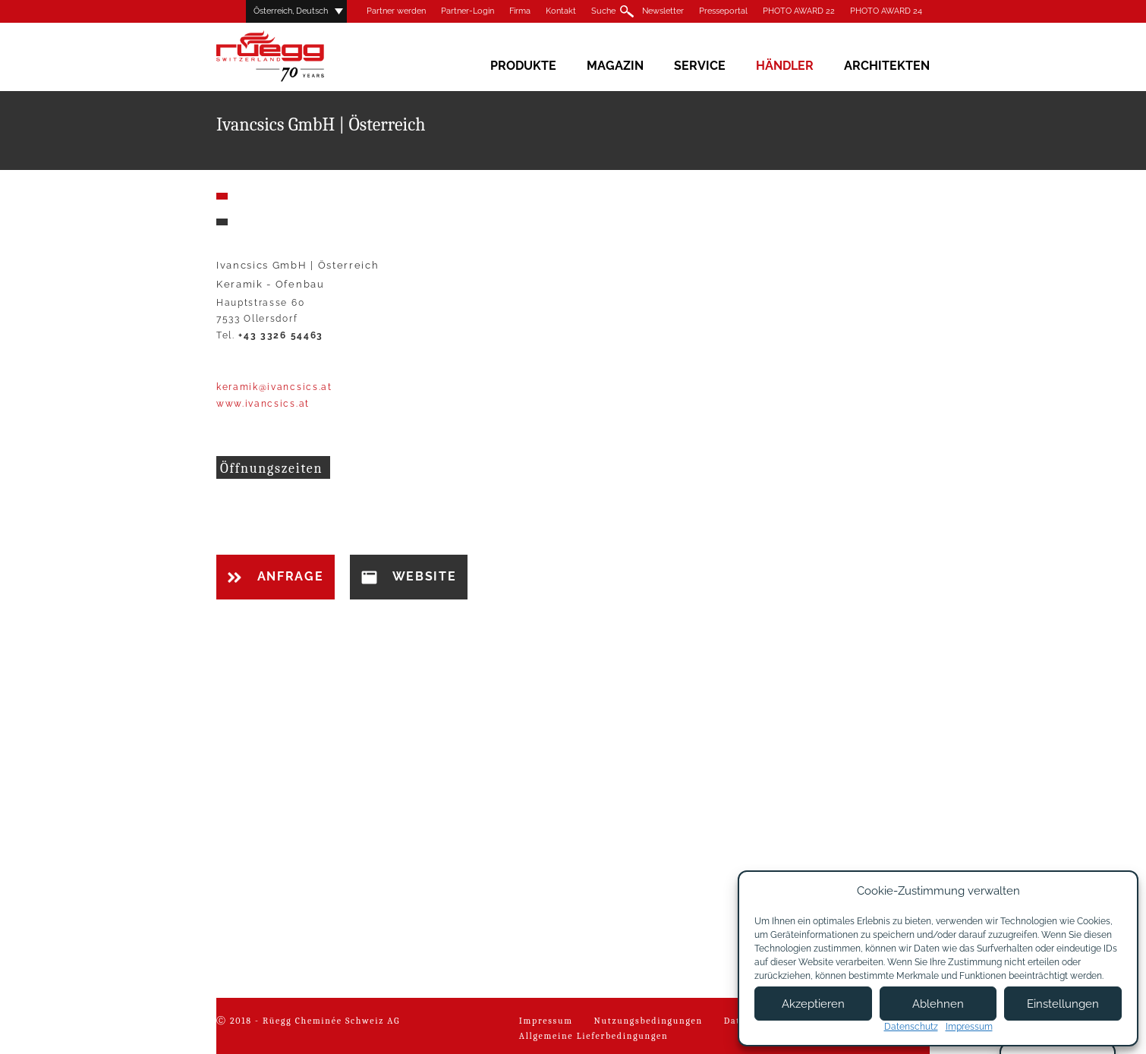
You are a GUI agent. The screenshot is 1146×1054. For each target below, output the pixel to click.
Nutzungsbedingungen (648, 1020)
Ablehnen (938, 1004)
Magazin (615, 65)
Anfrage (275, 576)
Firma (519, 11)
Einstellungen (1063, 1004)
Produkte (523, 65)
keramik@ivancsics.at (274, 387)
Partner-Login (467, 11)
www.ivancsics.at (263, 403)
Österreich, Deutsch (290, 11)
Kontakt (561, 11)
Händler (785, 65)
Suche (603, 11)
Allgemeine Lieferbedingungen (594, 1035)
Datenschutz (911, 1026)
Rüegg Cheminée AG (292, 56)
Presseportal (723, 11)
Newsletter (663, 11)
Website (408, 576)
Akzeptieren (813, 1004)
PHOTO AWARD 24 (886, 11)
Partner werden (396, 11)
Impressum (546, 1020)
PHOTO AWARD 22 (799, 11)
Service (700, 65)
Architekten (887, 65)
